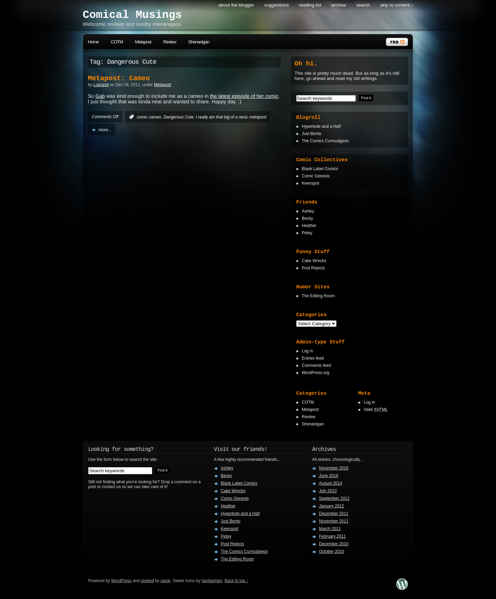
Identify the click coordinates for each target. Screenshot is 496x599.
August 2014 (330, 483)
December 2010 (333, 543)
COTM (117, 41)
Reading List (310, 5)
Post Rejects (313, 268)
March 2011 (330, 528)
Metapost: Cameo (119, 78)
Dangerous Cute (178, 117)
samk (165, 580)
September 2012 (334, 498)
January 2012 (331, 506)
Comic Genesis (316, 176)
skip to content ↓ (396, 5)
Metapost (143, 41)
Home (93, 41)
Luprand (100, 84)
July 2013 (328, 490)
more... (105, 129)
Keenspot (310, 183)
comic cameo (149, 117)
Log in (307, 351)
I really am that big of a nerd (221, 117)
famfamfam (212, 580)
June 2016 (328, 475)
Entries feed (313, 358)
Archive (338, 5)
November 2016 (333, 468)
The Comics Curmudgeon (325, 140)
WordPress (121, 580)
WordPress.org (315, 372)
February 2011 (332, 536)
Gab (100, 96)
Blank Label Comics (320, 168)
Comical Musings (132, 15)
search (363, 5)
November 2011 (333, 521)
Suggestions (276, 5)
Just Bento (311, 133)
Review (169, 41)
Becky (307, 218)
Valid (376, 409)
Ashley (308, 211)
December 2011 (333, 513)
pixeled (147, 580)
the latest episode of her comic (244, 96)
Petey (307, 232)
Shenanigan (198, 41)
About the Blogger (236, 5)
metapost (257, 117)
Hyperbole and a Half (321, 126)
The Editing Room (318, 295)
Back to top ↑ (236, 580)
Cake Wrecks (314, 260)
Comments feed (316, 365)
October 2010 (331, 551)
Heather (309, 225)
